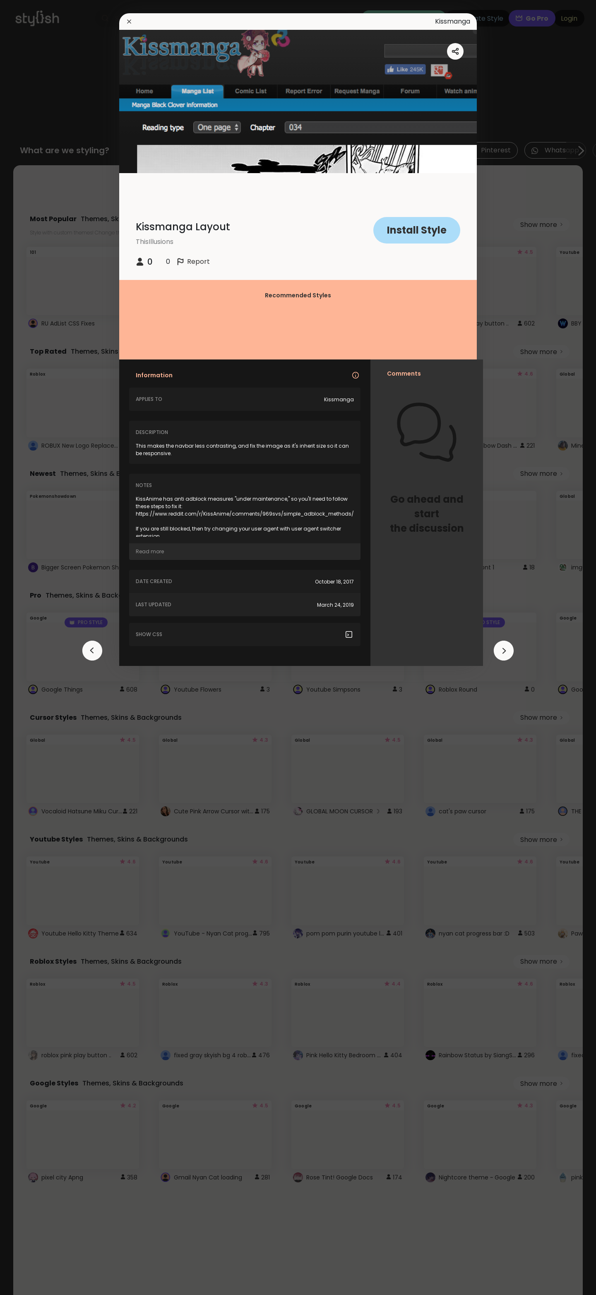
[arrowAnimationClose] (92, 650)
